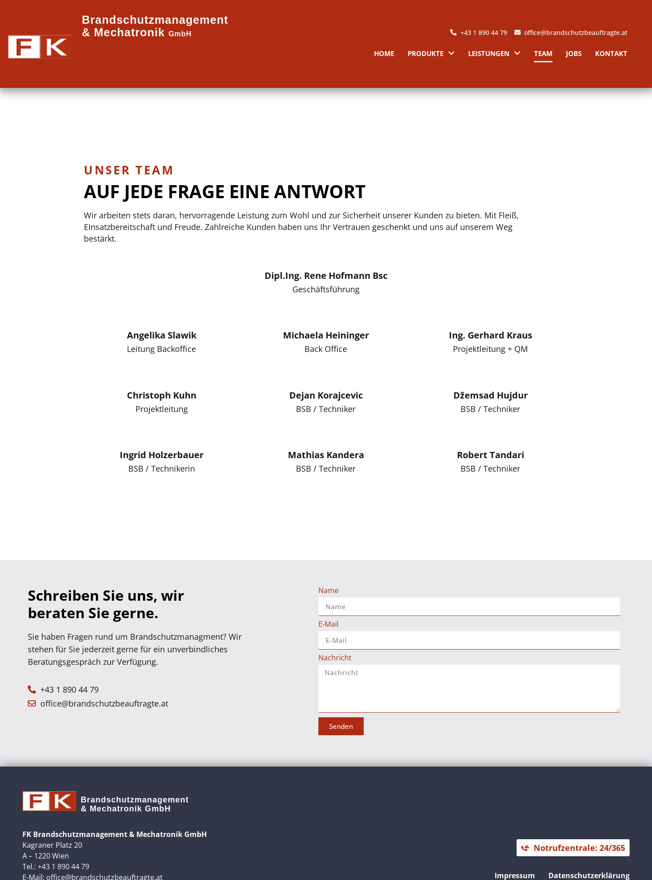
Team (543, 53)
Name (328, 591)
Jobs (574, 53)
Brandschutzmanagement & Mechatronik (155, 26)
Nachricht (335, 658)
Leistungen (494, 53)
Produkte (431, 53)
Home (384, 53)
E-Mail (328, 624)
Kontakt (611, 53)
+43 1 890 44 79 (63, 866)
